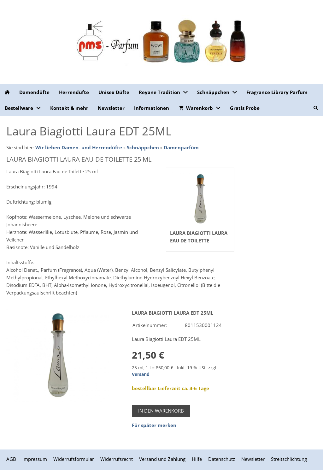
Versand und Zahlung (162, 459)
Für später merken (154, 425)
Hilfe (197, 459)
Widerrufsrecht (116, 459)
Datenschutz (221, 459)
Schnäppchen (143, 147)
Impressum (34, 459)
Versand (141, 374)
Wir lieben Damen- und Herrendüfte (78, 147)
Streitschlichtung (289, 459)
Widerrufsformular (73, 459)
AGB (11, 459)
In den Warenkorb (161, 411)
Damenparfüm (181, 147)
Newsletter (253, 459)
